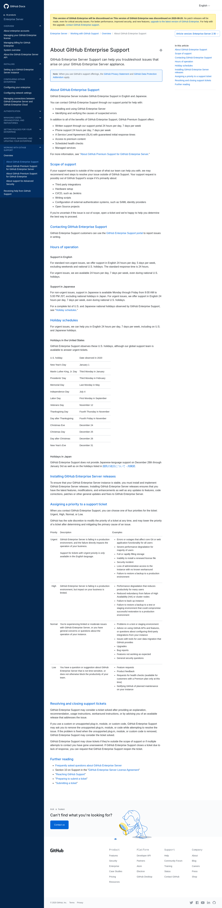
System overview (12, 50)
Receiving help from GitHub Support (17, 192)
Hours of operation (184, 61)
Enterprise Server (13, 19)
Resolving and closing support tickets (193, 80)
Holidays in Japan (61, 456)
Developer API (144, 855)
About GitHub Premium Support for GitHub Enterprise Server (21, 168)
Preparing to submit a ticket (71, 778)
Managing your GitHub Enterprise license (20, 37)
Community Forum (173, 861)
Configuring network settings (18, 93)
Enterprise (114, 866)
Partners (141, 861)
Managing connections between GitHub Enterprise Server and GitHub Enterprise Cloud (19, 101)
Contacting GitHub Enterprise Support (193, 57)
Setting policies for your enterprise (18, 130)
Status (167, 871)
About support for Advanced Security (19, 182)
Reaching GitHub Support (70, 774)
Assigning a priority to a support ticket (193, 76)
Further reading (182, 84)
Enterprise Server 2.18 (197, 33)
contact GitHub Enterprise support (82, 25)
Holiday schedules (184, 65)
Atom (139, 866)
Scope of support (183, 53)
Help (166, 855)
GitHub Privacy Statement (116, 74)
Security (113, 861)
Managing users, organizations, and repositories (14, 120)
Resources (114, 882)
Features (113, 855)
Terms (72, 903)
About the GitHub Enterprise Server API (21, 56)
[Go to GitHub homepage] (56, 849)
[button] (204, 6)
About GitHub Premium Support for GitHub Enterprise (21, 175)
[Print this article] (161, 50)
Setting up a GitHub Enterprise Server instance (19, 71)
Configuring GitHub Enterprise (14, 80)
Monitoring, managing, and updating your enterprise (18, 139)
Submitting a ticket (66, 783)
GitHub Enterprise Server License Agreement (114, 770)
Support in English (61, 257)
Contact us (59, 824)
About (195, 855)
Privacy (80, 903)
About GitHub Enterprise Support (22, 162)
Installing (9, 64)
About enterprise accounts (16, 31)
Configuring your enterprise (17, 87)
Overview (9, 26)
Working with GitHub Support (15, 149)
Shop (194, 876)
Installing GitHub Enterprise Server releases (83, 476)
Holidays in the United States (67, 340)
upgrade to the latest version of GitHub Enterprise (175, 21)
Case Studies (115, 871)
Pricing (112, 876)
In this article (182, 45)
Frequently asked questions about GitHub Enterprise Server (88, 765)
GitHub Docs (17, 6)
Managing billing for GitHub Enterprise (17, 44)
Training (168, 866)
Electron (141, 871)
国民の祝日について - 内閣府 (119, 466)
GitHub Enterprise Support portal (124, 233)
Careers (196, 866)
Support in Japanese (62, 286)
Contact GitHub (171, 876)
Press (195, 871)
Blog (194, 861)
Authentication (12, 111)
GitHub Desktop (144, 876)
